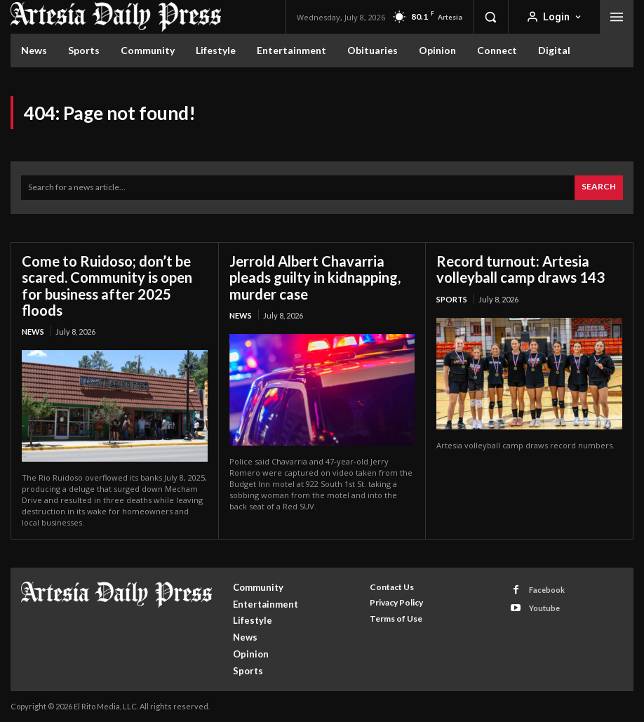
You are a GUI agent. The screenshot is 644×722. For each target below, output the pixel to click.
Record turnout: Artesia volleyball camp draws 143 (520, 269)
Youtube (544, 607)
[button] (490, 17)
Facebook (547, 589)
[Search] (599, 187)
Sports (451, 298)
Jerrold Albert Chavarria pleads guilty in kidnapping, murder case (315, 277)
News (33, 330)
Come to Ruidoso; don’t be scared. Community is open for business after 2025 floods (107, 285)
